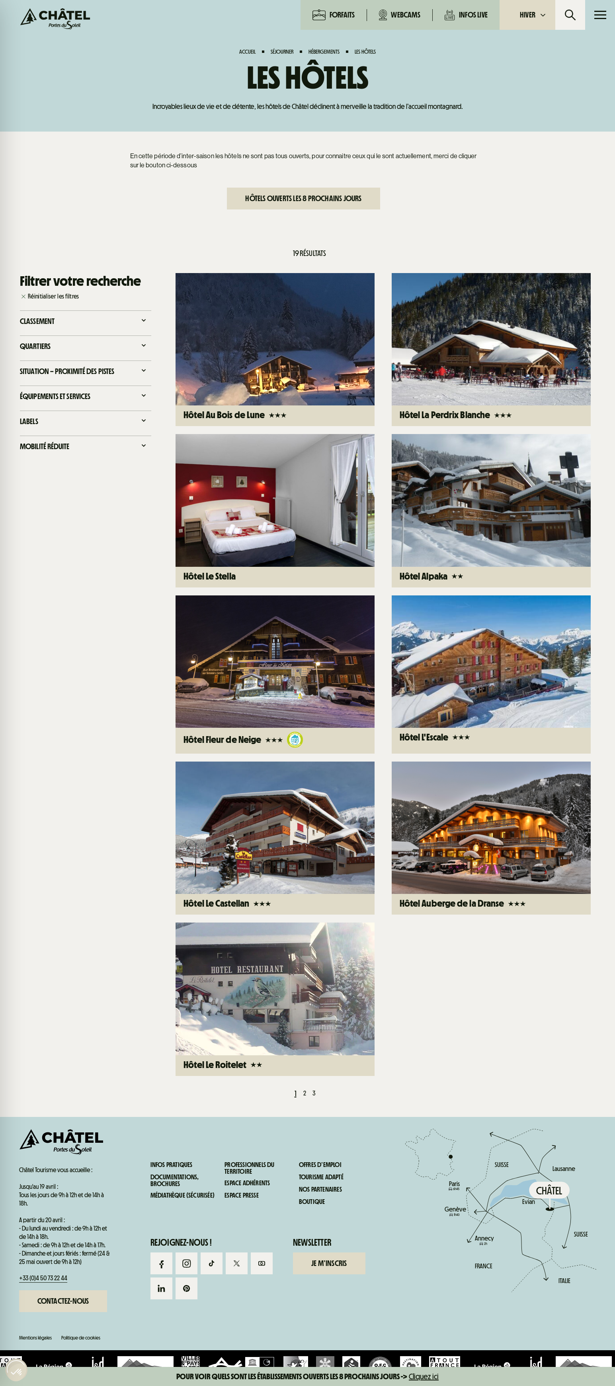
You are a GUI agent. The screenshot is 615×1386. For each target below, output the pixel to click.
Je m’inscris (329, 1263)
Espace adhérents (247, 1183)
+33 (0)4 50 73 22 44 (43, 1278)
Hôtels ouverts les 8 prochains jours (303, 198)
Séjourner (282, 51)
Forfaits (333, 15)
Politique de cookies (80, 1338)
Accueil (247, 51)
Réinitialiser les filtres (53, 296)
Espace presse (242, 1195)
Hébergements (324, 51)
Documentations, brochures (174, 1181)
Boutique (312, 1202)
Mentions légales (35, 1338)
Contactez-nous (63, 1301)
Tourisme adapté (321, 1177)
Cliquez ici (424, 1376)
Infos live (466, 15)
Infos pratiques (487, 340)
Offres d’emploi (320, 1165)
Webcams (399, 15)
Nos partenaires (320, 1189)
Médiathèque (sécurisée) (182, 1195)
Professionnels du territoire (249, 1168)
